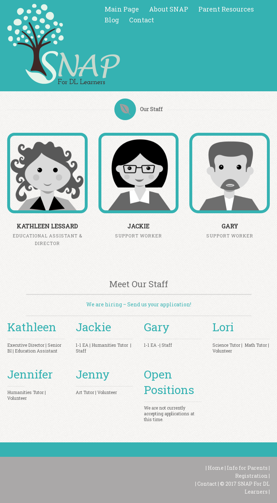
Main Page (122, 9)
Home (215, 467)
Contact (141, 20)
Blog (112, 20)
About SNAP (168, 9)
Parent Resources (226, 9)
